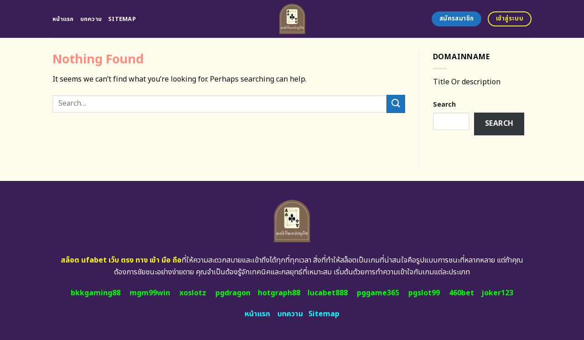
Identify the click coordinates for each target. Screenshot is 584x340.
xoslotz (192, 293)
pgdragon (232, 293)
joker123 (497, 293)
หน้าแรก (63, 19)
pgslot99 (424, 293)
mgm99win (150, 293)
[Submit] (395, 104)
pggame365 (378, 293)
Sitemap (122, 19)
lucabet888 (328, 293)
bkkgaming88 (95, 293)
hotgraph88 (279, 293)
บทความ (91, 19)
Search (444, 104)
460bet (461, 293)
